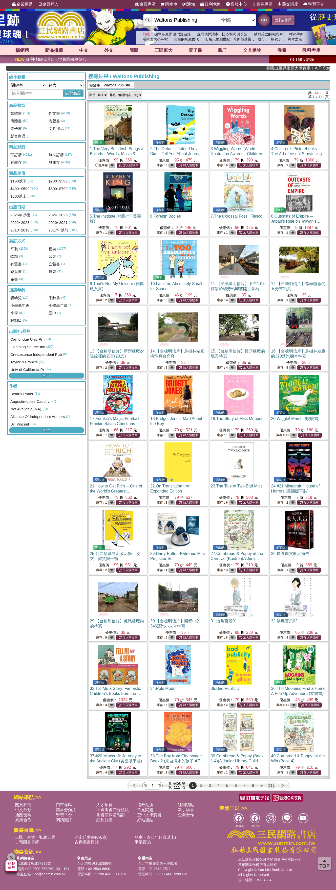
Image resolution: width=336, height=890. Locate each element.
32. (284, 621)
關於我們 (23, 805)
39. (237, 761)
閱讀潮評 (64, 820)
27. (237, 558)
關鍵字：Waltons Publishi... (111, 85)
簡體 (133, 50)
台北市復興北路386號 (34, 863)
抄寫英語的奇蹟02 (268, 34)
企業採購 (22, 4)
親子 (222, 50)
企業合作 (186, 815)
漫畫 (281, 50)
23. (237, 486)
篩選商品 (73, 93)
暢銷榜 (22, 50)
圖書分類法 (66, 810)
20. (295, 418)
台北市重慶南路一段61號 (158, 863)
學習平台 (313, 4)
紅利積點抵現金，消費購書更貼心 (51, 59)
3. (238, 154)
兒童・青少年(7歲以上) (155, 837)
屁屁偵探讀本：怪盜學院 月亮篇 (222, 34)
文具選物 (252, 50)
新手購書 (186, 810)
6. (165, 216)
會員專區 (145, 4)
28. (290, 553)
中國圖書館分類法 (112, 810)
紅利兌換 (210, 4)
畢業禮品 (143, 842)
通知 (188, 4)
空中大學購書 (149, 815)
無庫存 (101, 165)
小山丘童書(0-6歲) (91, 837)
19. (237, 418)
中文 (83, 50)
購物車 (169, 4)
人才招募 (104, 805)
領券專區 (262, 4)
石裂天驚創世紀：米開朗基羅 (228, 39)
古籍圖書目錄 (27, 842)
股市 (261, 39)
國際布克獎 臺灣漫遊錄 (172, 34)
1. (117, 154)
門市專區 (64, 805)
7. (237, 216)
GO (264, 20)
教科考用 (311, 50)
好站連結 (145, 820)
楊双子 (276, 39)
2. (178, 154)
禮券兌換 (145, 805)
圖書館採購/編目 (111, 815)
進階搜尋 (283, 20)
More (47, 375)
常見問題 (145, 810)
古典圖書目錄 (87, 842)
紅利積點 (186, 805)
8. (297, 221)
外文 (108, 50)
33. (115, 693)
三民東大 (163, 50)
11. (238, 289)
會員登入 (48, 4)
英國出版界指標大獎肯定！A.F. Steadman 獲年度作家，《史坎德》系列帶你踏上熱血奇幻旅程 (310, 68)
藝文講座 (288, 4)
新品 (54, 50)
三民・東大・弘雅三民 (35, 837)
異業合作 (23, 820)
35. (225, 688)
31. (224, 621)
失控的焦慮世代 (186, 39)
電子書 (195, 50)
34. (163, 688)
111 (271, 785)
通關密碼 (23, 815)
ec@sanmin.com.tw (49, 874)
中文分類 (23, 810)
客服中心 (236, 4)
